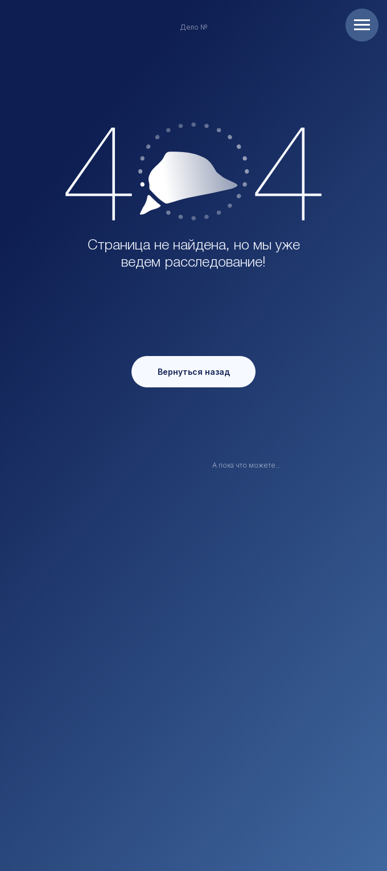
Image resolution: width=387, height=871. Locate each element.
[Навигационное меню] (362, 25)
